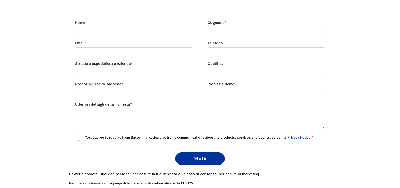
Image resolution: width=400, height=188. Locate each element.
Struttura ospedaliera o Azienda (103, 64)
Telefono (215, 43)
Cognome (216, 23)
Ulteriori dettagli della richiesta (102, 105)
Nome (80, 23)
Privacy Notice (299, 137)
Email (79, 43)
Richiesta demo (221, 84)
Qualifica (215, 64)
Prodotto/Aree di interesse (98, 84)
